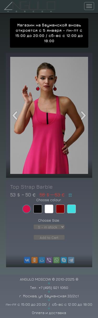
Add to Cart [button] (49, 237)
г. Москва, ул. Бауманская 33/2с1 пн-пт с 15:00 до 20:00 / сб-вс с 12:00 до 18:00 (49, 300)
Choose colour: (49, 200)
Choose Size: (49, 220)
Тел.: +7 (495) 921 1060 (49, 287)
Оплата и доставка (49, 312)
